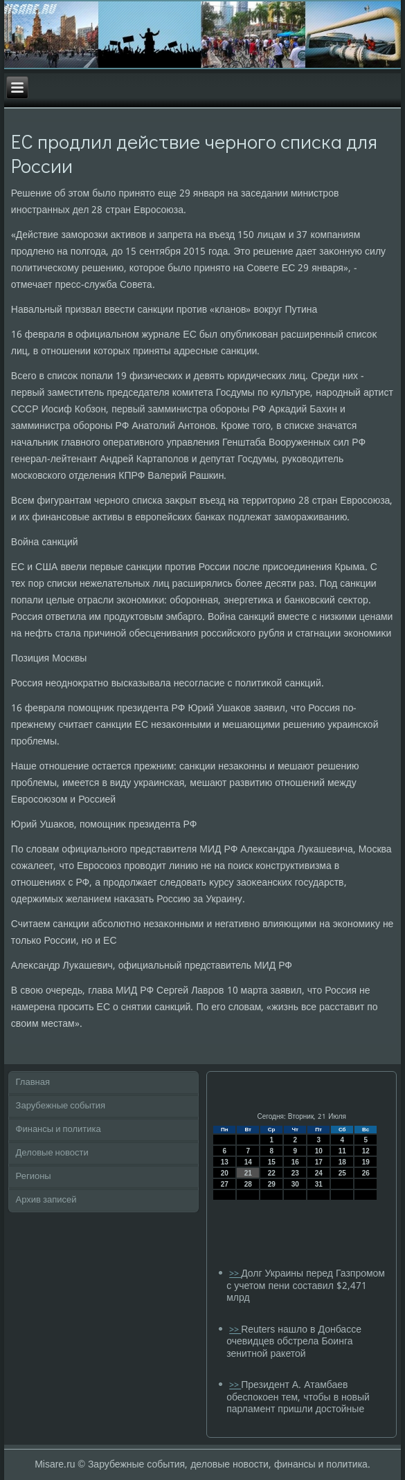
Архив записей (46, 1200)
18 (342, 1162)
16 (295, 1162)
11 (342, 1151)
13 (224, 1162)
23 (295, 1173)
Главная (33, 1082)
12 (366, 1151)
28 (248, 1184)
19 (366, 1162)
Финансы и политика (58, 1130)
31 (319, 1184)
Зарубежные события (61, 1106)
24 (319, 1173)
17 (319, 1162)
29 (272, 1184)
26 (366, 1173)
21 (248, 1173)
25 (342, 1173)
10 (319, 1151)
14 (248, 1162)
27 (224, 1184)
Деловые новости (52, 1153)
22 (272, 1173)
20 (224, 1173)
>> (235, 1274)
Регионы (33, 1177)
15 (272, 1162)
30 (295, 1184)
